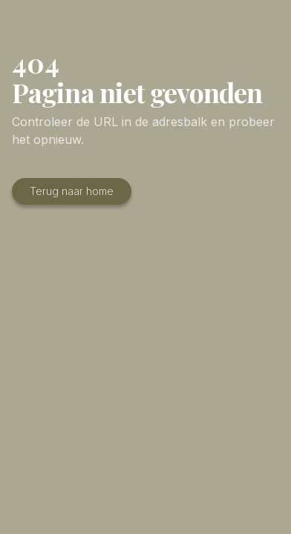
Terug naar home (72, 191)
